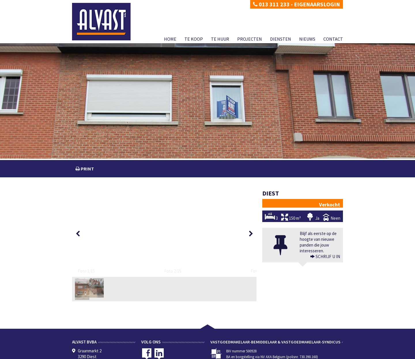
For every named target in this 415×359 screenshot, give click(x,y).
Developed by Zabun (129, 354)
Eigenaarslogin (317, 4)
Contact (333, 39)
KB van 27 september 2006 (260, 348)
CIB (302, 348)
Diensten (280, 39)
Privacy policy (82, 354)
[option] (93, 201)
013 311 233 (271, 4)
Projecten (249, 39)
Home (170, 39)
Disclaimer (103, 354)
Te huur (220, 39)
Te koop (193, 39)
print (87, 169)
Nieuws (307, 39)
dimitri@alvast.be (93, 336)
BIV (270, 336)
